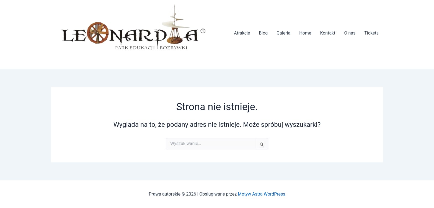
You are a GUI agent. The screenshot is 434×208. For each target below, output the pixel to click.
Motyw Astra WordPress (261, 194)
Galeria (283, 33)
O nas (349, 33)
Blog (263, 33)
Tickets (371, 33)
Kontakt (327, 33)
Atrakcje (242, 33)
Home (305, 33)
